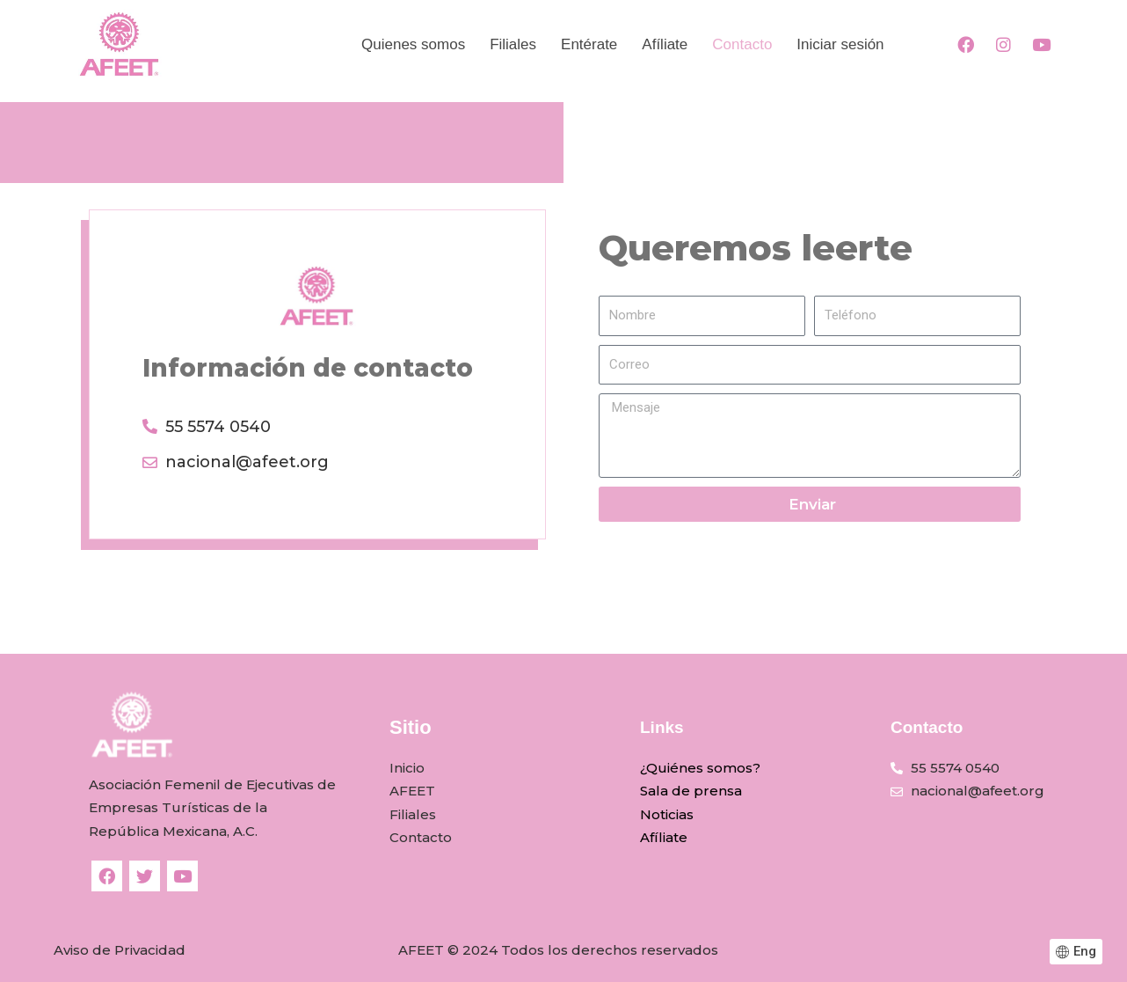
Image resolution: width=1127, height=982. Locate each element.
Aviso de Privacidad (119, 950)
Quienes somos (413, 44)
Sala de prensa (691, 790)
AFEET (412, 790)
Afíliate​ (664, 44)
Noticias (667, 814)
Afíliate (663, 837)
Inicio (407, 767)
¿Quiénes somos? (700, 767)
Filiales (513, 44)
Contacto (742, 44)
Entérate (589, 44)
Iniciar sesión (839, 44)
